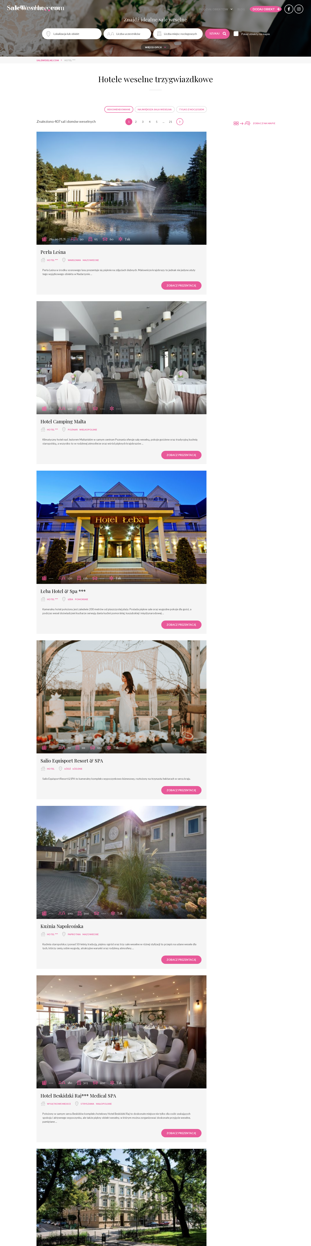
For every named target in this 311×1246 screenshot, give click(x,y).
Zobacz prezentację (127, 253)
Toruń (194, 639)
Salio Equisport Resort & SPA (194, 353)
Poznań (195, 224)
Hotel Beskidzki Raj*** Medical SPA (201, 490)
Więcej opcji (155, 47)
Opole (72, 1188)
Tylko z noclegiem (191, 109)
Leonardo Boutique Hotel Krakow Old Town (86, 631)
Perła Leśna (53, 215)
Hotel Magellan (179, 764)
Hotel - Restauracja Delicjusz (71, 764)
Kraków (73, 639)
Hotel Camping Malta (185, 215)
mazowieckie (91, 224)
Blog (233, 9)
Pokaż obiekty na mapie (258, 34)
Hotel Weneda (55, 1180)
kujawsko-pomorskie (213, 639)
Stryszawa (210, 498)
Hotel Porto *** (179, 902)
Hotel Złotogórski (181, 1043)
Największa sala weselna (155, 109)
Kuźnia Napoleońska (61, 490)
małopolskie (226, 498)
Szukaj (218, 33)
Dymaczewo (75, 1051)
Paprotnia (74, 498)
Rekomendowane (118, 109)
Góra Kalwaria (199, 1188)
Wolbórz (196, 772)
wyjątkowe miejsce (181, 498)
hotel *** (52, 224)
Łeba (70, 361)
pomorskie (81, 361)
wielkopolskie (211, 224)
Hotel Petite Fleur (182, 631)
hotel (173, 361)
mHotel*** (51, 902)
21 (170, 121)
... (163, 121)
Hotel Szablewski (58, 1043)
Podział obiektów (205, 9)
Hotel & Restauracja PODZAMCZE (199, 1180)
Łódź (190, 361)
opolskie (82, 1188)
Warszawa (74, 224)
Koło (193, 1051)
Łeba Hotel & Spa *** (63, 353)
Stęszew (73, 772)
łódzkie (200, 361)
